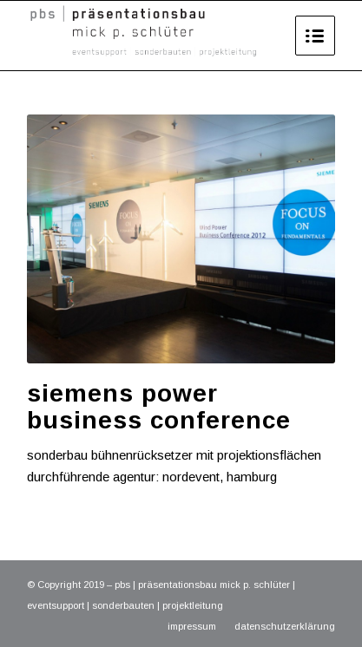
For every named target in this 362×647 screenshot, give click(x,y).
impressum (192, 626)
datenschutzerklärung (284, 626)
